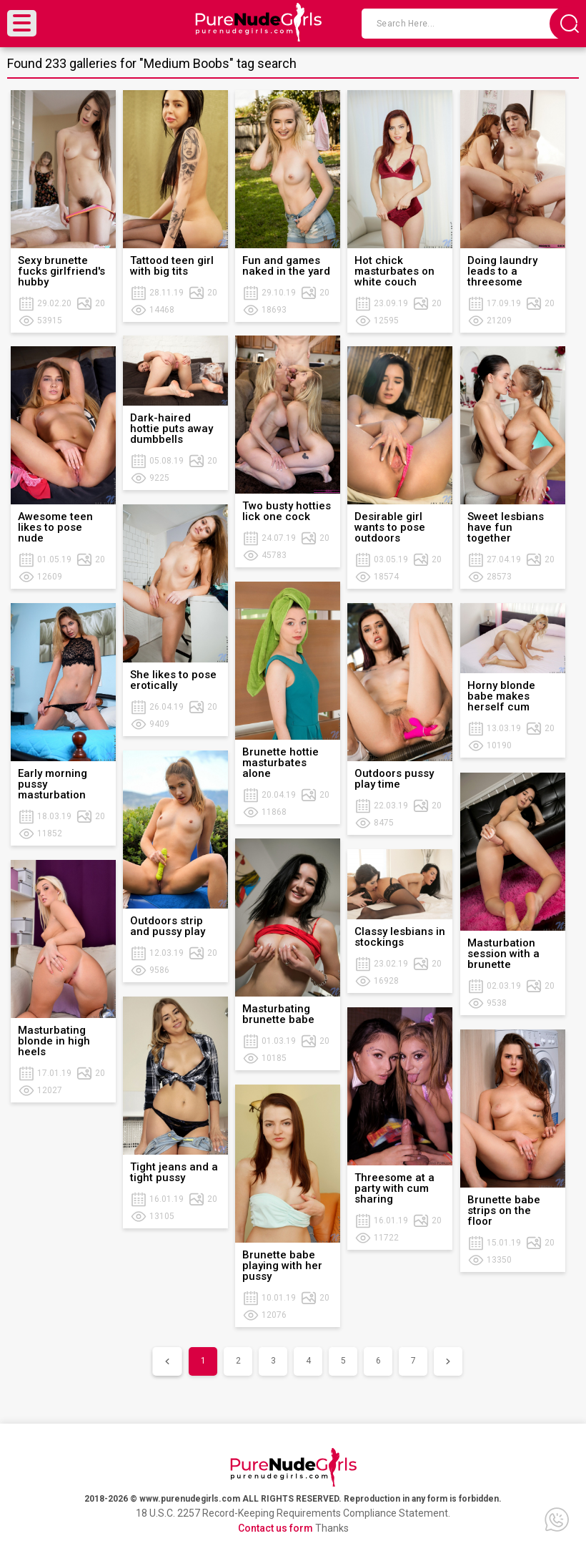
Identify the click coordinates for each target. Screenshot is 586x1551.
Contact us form (275, 1528)
